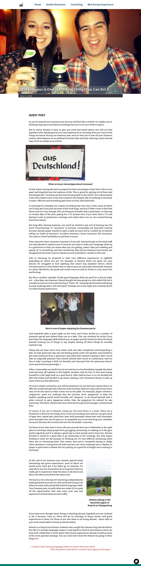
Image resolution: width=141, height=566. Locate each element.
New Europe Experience (100, 5)
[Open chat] (136, 561)
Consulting (76, 5)
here (36, 538)
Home (38, 5)
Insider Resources (55, 5)
